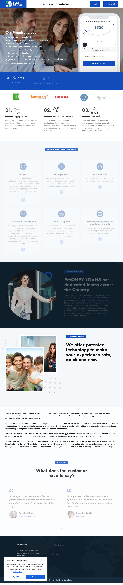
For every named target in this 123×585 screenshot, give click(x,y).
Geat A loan (63, 4)
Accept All (35, 577)
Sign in (52, 4)
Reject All (16, 577)
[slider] (89, 33)
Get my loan (98, 63)
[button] (61, 530)
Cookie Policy (17, 572)
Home (42, 4)
